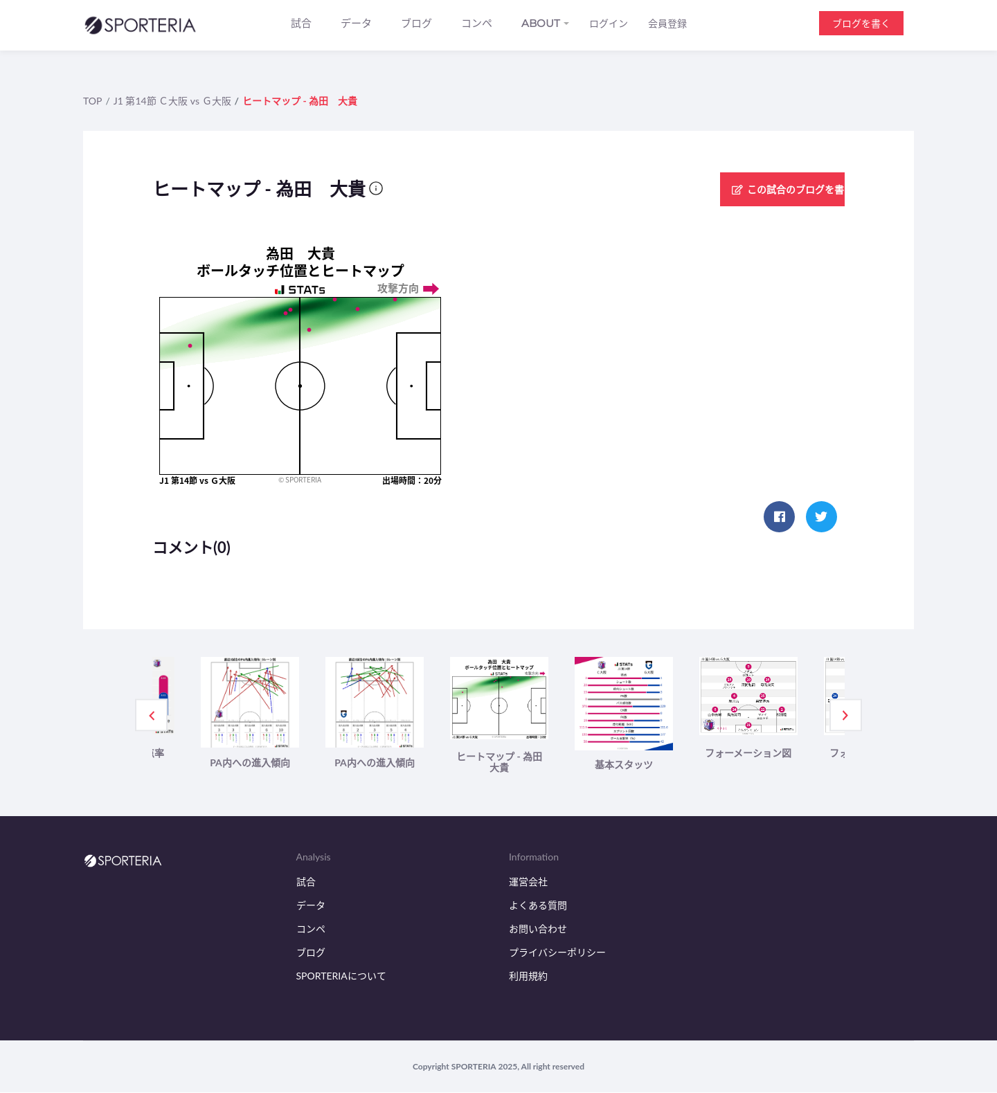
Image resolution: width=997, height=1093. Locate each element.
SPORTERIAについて (341, 976)
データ (356, 23)
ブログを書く (861, 23)
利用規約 (528, 976)
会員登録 (667, 23)
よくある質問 (538, 906)
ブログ (416, 23)
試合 (301, 23)
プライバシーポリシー (557, 953)
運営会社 (528, 883)
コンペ (476, 23)
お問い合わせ (538, 930)
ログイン (608, 23)
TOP (92, 101)
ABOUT (540, 23)
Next (845, 715)
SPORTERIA (473, 1067)
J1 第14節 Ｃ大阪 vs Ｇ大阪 (172, 101)
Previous (151, 715)
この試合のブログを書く (771, 189)
